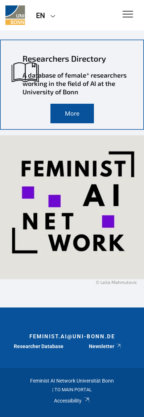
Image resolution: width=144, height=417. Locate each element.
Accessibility (72, 401)
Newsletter (105, 346)
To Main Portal (73, 389)
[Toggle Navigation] (128, 14)
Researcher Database (38, 346)
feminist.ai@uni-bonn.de (72, 336)
